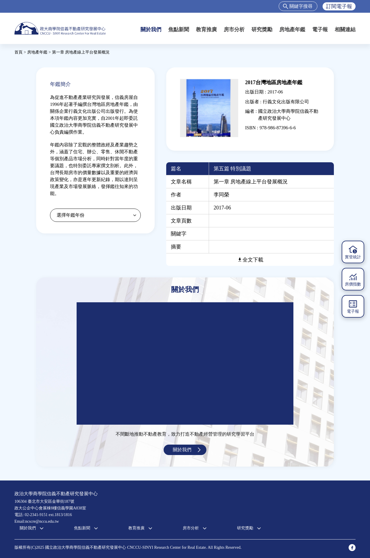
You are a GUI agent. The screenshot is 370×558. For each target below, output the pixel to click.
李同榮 (221, 195)
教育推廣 (206, 29)
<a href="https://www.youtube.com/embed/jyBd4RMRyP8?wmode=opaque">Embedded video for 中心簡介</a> (185, 363)
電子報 (320, 29)
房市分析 (234, 29)
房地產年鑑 (292, 29)
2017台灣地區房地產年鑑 (273, 82)
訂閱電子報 (339, 6)
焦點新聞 (178, 29)
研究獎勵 (261, 29)
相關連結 (345, 29)
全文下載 (253, 260)
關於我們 (150, 29)
